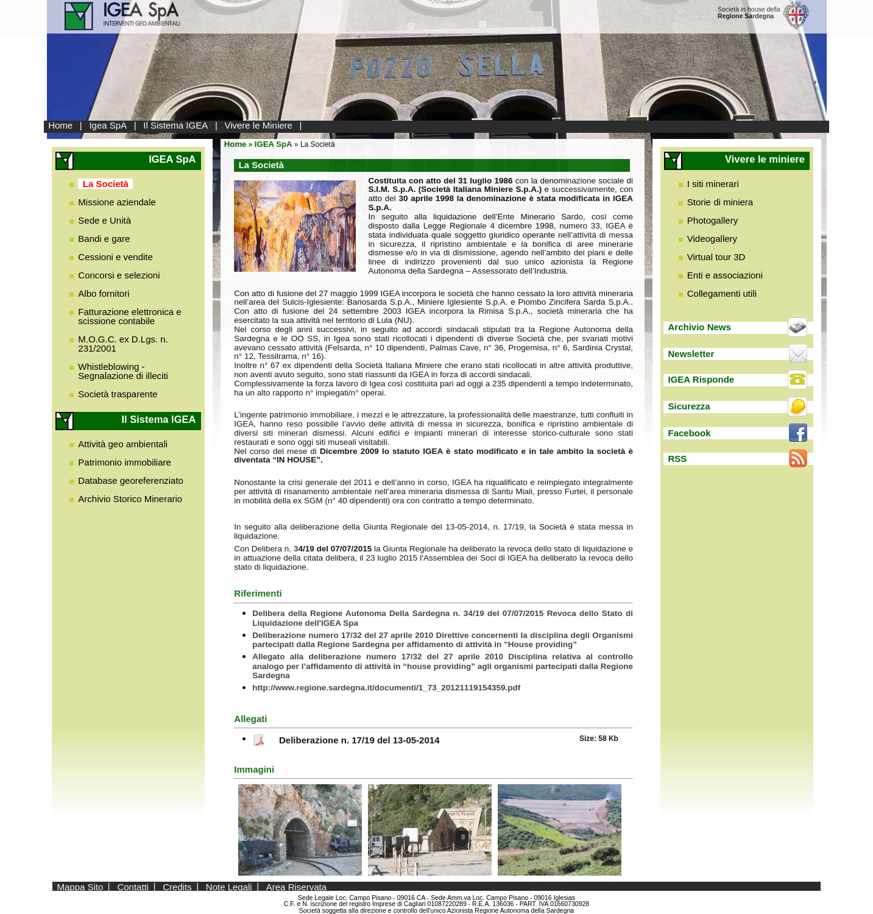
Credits (177, 886)
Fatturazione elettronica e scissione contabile (129, 316)
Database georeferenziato (130, 480)
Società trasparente (117, 394)
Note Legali (229, 886)
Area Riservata (296, 886)
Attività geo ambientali (123, 444)
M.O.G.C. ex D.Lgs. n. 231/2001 (123, 343)
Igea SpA (108, 125)
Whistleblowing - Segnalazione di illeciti (123, 371)
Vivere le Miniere (258, 125)
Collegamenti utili (722, 293)
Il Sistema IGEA (175, 125)
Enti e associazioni (725, 275)
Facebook (689, 433)
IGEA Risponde (701, 379)
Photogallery (712, 220)
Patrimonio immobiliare (124, 462)
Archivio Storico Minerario (130, 499)
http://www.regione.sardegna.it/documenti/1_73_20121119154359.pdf (386, 687)
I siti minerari (713, 184)
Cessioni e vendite (115, 257)
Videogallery (712, 238)
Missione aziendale (117, 202)
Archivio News (699, 327)
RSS (677, 458)
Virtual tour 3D (716, 257)
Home (60, 125)
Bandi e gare (104, 238)
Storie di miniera (720, 202)
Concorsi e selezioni (119, 275)
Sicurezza (689, 406)
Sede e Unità (104, 220)
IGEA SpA (273, 144)
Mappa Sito (80, 886)
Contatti (133, 886)
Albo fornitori (103, 293)
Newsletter (691, 354)
